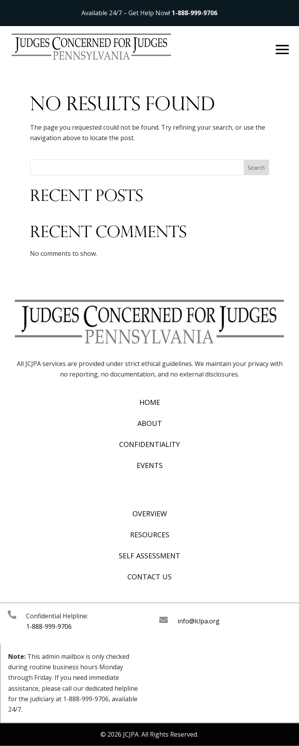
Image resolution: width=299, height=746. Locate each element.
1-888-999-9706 (194, 13)
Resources (149, 534)
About (149, 423)
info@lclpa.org (199, 621)
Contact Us (149, 576)
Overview (149, 513)
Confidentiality (149, 444)
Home (149, 402)
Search (256, 167)
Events (150, 465)
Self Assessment (149, 555)
